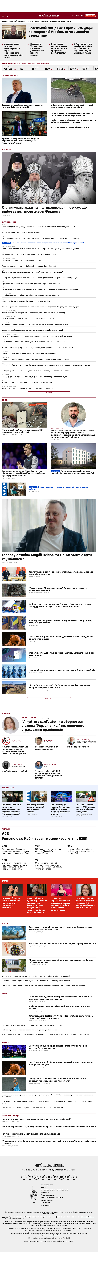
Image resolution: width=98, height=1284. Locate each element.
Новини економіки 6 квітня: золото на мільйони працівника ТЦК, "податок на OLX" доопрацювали (44, 249)
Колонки (21, 21)
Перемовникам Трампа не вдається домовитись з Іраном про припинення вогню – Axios (15, 851)
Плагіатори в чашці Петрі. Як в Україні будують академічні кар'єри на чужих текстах (61, 654)
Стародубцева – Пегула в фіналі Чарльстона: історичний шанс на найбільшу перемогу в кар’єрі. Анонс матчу (59, 1079)
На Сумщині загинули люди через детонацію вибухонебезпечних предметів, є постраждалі (41, 238)
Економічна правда (10, 1116)
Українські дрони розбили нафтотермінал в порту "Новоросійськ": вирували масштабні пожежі (13, 50)
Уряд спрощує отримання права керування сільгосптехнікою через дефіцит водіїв (37, 336)
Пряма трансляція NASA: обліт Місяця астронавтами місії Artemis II (29, 353)
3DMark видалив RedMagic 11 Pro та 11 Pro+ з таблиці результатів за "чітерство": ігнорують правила (61, 1017)
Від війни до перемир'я (78, 747)
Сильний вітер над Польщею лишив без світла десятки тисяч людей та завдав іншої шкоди (46, 365)
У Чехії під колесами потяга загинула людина (21, 232)
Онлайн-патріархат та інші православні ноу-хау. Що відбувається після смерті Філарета (44, 209)
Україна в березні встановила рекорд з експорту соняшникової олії (30, 388)
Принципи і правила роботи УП (52, 1197)
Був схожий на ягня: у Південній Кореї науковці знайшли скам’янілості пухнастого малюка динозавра (62, 928)
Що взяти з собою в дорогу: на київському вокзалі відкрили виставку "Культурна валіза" (43, 243)
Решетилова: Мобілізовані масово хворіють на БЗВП (44, 838)
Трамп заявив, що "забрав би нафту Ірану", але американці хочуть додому (33, 313)
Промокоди (45, 1205)
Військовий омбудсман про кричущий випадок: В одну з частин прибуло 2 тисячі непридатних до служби (14, 866)
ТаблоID (5, 881)
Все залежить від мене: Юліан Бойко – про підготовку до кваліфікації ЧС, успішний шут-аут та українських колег (23, 473)
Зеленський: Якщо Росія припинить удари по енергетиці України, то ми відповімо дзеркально (61, 31)
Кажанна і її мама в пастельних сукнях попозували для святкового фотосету (11, 903)
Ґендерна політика (47, 1195)
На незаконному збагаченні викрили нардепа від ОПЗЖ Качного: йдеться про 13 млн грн (72, 114)
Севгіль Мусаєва (55, 1233)
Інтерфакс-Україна (87, 1217)
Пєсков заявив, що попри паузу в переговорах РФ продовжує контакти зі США (59, 48)
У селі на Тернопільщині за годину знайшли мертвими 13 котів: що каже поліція (36, 981)
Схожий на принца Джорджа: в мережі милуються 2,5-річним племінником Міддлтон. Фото (85, 903)
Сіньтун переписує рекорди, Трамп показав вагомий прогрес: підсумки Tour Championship (58, 1047)
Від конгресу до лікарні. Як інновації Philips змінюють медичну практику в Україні (60, 809)
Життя (5, 924)
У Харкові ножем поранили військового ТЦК (70, 127)
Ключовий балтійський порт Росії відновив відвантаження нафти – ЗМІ (80, 851)
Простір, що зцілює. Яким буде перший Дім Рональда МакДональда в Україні (72, 472)
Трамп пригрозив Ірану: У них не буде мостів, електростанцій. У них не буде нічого (37, 348)
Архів (69, 21)
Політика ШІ (45, 1192)
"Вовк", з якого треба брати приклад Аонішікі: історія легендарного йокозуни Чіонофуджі (61, 637)
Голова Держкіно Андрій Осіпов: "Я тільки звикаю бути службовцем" (47, 557)
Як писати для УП (47, 1200)
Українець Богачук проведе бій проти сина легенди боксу (26, 301)
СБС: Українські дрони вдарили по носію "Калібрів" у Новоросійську (48, 851)
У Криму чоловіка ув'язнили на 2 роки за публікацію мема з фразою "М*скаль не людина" (61, 961)
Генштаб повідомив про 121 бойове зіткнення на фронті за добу (29, 266)
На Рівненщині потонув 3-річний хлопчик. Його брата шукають (29, 254)
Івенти (37, 21)
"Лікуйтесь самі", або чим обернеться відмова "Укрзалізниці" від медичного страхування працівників (53, 726)
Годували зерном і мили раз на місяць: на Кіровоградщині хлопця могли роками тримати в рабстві (44, 985)
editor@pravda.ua (54, 1235)
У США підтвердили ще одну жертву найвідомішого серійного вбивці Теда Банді (36, 976)
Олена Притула (81, 1233)
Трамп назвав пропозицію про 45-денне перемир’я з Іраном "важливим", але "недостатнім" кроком (20, 140)
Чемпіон (5, 1042)
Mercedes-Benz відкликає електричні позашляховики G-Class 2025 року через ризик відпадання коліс (60, 997)
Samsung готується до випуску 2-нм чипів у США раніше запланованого (32, 1025)
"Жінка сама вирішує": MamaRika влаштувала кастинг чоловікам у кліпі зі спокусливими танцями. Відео (60, 904)
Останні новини (9, 222)
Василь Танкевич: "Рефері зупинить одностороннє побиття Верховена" (32, 1108)
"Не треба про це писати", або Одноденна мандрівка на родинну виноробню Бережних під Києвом (59, 686)
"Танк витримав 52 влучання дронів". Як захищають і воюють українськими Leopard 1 (57, 589)
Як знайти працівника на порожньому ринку (46, 748)
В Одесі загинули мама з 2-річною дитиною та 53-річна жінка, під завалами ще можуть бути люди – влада (48, 866)
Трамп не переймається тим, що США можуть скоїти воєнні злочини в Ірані (32, 330)
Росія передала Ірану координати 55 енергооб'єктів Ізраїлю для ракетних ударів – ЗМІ (38, 227)
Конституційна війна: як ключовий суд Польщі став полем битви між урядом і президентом (61, 573)
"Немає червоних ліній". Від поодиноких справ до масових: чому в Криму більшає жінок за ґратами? (15, 750)
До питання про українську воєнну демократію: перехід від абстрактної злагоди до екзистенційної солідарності (73, 434)
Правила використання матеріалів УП (54, 1190)
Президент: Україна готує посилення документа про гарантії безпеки (37, 49)
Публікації (13, 21)
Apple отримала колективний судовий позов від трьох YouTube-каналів (59, 1007)
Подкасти (44, 21)
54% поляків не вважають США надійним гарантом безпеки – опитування (33, 342)
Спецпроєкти (55, 21)
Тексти (5, 400)
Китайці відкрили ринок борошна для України (21, 260)
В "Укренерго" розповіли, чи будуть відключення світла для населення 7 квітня (35, 371)
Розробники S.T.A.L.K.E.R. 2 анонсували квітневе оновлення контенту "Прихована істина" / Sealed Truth (45, 1034)
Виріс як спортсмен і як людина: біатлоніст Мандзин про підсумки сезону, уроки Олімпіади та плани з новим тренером (60, 605)
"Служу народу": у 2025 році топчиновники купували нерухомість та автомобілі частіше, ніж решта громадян (49, 1142)
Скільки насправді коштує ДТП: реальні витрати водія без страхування (85, 808)
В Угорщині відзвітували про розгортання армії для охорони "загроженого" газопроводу (39, 278)
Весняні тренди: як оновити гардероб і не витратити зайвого (58, 488)
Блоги (63, 21)
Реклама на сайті (47, 1185)
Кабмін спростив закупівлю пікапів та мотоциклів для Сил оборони (30, 295)
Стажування (45, 1202)
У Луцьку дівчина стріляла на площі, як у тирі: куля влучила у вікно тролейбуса (72, 106)
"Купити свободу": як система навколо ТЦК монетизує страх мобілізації (22, 431)
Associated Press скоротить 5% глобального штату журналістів (28, 318)
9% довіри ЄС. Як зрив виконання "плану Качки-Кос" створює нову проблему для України (60, 621)
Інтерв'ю (30, 21)
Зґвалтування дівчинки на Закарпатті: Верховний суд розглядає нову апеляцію (36, 359)
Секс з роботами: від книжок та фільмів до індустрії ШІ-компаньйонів (62, 670)
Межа (4, 993)
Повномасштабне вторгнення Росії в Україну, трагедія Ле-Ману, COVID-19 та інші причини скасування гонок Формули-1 (47, 1096)
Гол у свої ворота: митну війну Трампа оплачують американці (31, 1134)
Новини (4, 21)
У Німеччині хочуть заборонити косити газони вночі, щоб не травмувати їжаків (35, 324)
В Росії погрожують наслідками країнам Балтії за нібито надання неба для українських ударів (83, 48)
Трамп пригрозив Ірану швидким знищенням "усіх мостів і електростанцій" (22, 106)
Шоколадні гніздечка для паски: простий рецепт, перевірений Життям (62, 943)
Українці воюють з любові (14, 771)
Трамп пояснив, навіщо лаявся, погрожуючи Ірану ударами (27, 383)
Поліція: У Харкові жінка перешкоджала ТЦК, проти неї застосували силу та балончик (73, 121)
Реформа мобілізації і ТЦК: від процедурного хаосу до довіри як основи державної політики (48, 774)
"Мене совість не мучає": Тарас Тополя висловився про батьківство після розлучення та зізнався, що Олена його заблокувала (37, 905)
